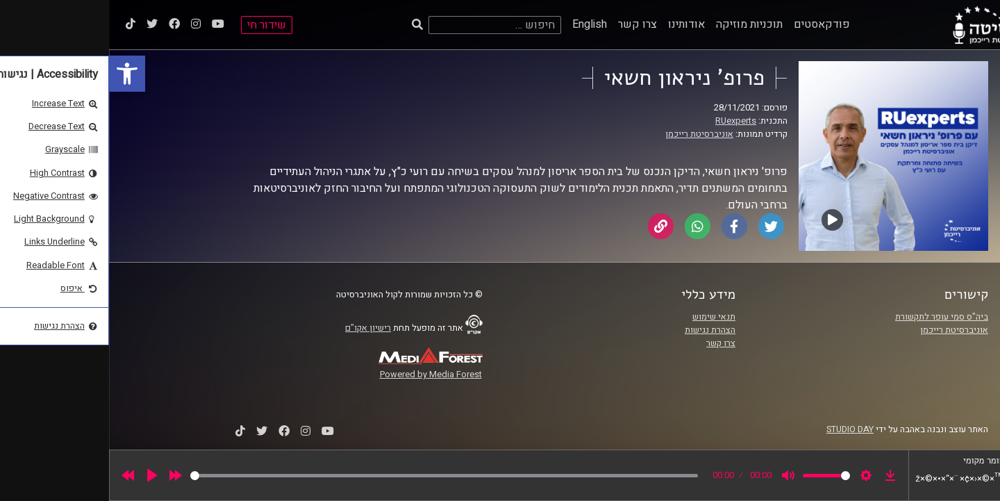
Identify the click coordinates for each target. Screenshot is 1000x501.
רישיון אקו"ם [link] (259, 328)
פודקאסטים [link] (713, 24)
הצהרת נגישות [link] (601, 330)
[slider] (335, 475)
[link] (18, 74)
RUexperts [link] (626, 121)
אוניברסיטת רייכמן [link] (590, 134)
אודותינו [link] (577, 24)
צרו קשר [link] (528, 24)
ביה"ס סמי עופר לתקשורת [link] (832, 317)
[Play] (43, 475)
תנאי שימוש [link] (604, 317)
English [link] (480, 24)
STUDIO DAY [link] (741, 429)
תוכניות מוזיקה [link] (640, 24)
